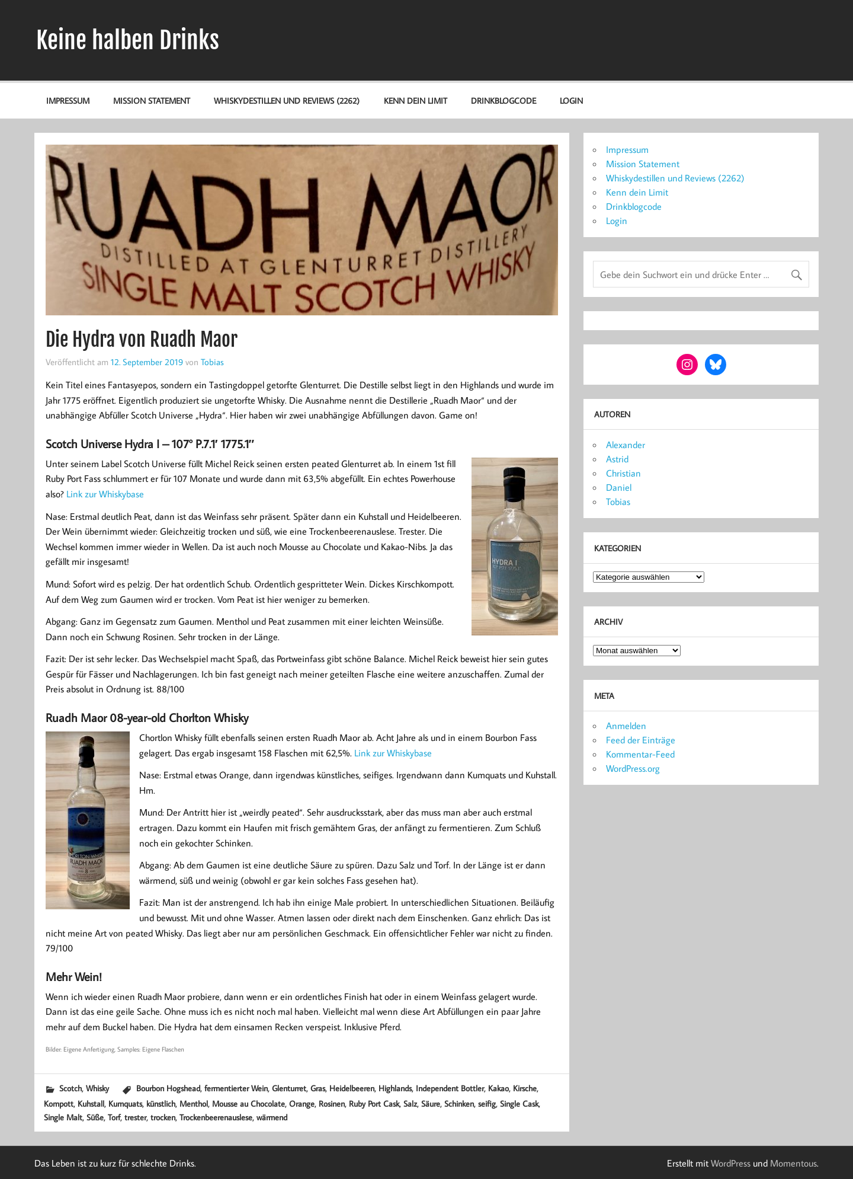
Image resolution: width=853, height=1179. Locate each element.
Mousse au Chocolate (248, 1103)
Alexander (625, 444)
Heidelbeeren (351, 1088)
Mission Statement (151, 100)
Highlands (395, 1088)
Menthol (193, 1103)
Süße (95, 1117)
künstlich (160, 1103)
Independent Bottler (450, 1088)
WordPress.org (633, 768)
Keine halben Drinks (127, 40)
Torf (114, 1117)
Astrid (617, 459)
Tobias (212, 362)
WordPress (731, 1163)
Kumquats (125, 1103)
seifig (487, 1103)
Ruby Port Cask (374, 1103)
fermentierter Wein (236, 1088)
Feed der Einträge (640, 740)
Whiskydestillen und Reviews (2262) (287, 100)
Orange (302, 1103)
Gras (317, 1088)
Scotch (70, 1088)
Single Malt (63, 1117)
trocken (162, 1117)
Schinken (459, 1103)
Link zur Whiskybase (105, 494)
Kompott (58, 1103)
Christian (623, 473)
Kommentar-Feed (640, 754)
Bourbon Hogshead (168, 1088)
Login (571, 100)
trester (135, 1117)
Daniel (618, 487)
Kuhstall (91, 1103)
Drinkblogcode (503, 100)
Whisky (97, 1088)
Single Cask (519, 1103)
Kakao (498, 1088)
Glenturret (289, 1088)
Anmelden (626, 725)
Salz (410, 1103)
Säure (430, 1103)
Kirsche (525, 1088)
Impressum (67, 100)
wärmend (271, 1117)
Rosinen (332, 1103)
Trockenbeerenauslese (215, 1117)
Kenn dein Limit (415, 100)
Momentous (793, 1163)
